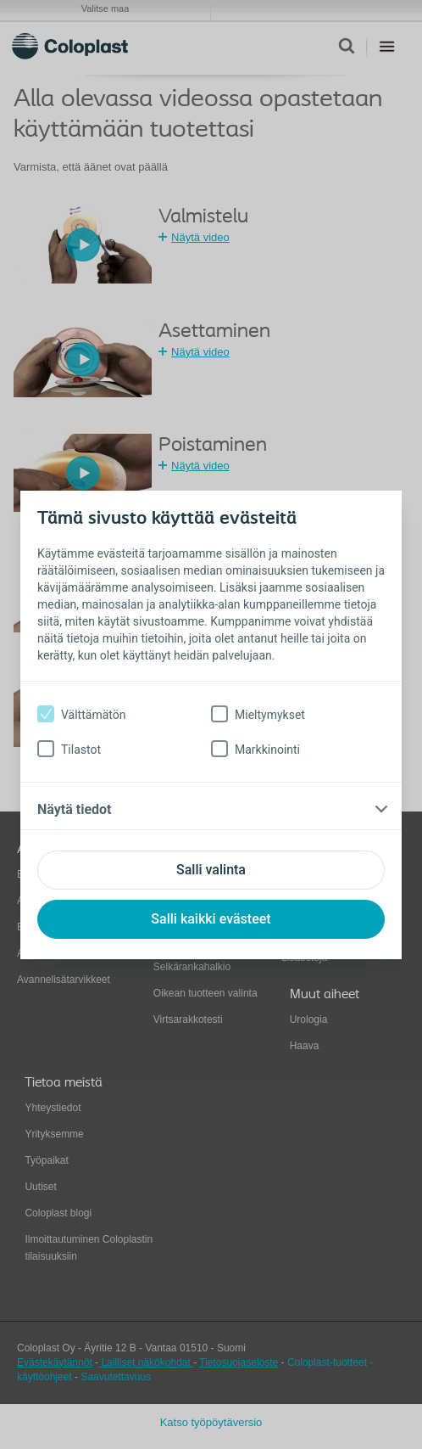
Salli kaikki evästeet (210, 919)
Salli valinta (211, 870)
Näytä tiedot (74, 809)
